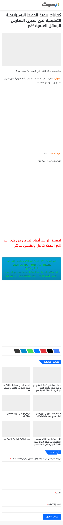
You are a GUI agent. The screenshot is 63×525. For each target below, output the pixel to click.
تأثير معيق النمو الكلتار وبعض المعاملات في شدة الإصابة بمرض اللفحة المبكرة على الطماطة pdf (47, 442)
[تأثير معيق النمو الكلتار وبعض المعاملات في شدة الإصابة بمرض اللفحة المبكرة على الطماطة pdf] (47, 429)
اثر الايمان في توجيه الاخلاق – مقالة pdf (17, 415)
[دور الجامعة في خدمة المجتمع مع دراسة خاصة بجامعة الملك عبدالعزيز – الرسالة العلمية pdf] (47, 375)
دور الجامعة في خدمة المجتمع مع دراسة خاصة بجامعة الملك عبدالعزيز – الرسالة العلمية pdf (47, 388)
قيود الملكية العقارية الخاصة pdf (17, 439)
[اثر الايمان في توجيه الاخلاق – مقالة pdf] (16, 403)
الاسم (58, 493)
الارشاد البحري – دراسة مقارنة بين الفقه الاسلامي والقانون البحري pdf (16, 388)
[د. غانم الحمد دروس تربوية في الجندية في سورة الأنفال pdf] (47, 403)
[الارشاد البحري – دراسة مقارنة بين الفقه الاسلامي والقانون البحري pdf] (16, 375)
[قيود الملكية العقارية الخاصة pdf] (16, 429)
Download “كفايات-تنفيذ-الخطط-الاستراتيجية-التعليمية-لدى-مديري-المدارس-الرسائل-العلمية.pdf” (31, 268)
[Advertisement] (31, 119)
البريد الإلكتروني (54, 504)
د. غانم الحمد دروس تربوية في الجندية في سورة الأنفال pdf (48, 415)
